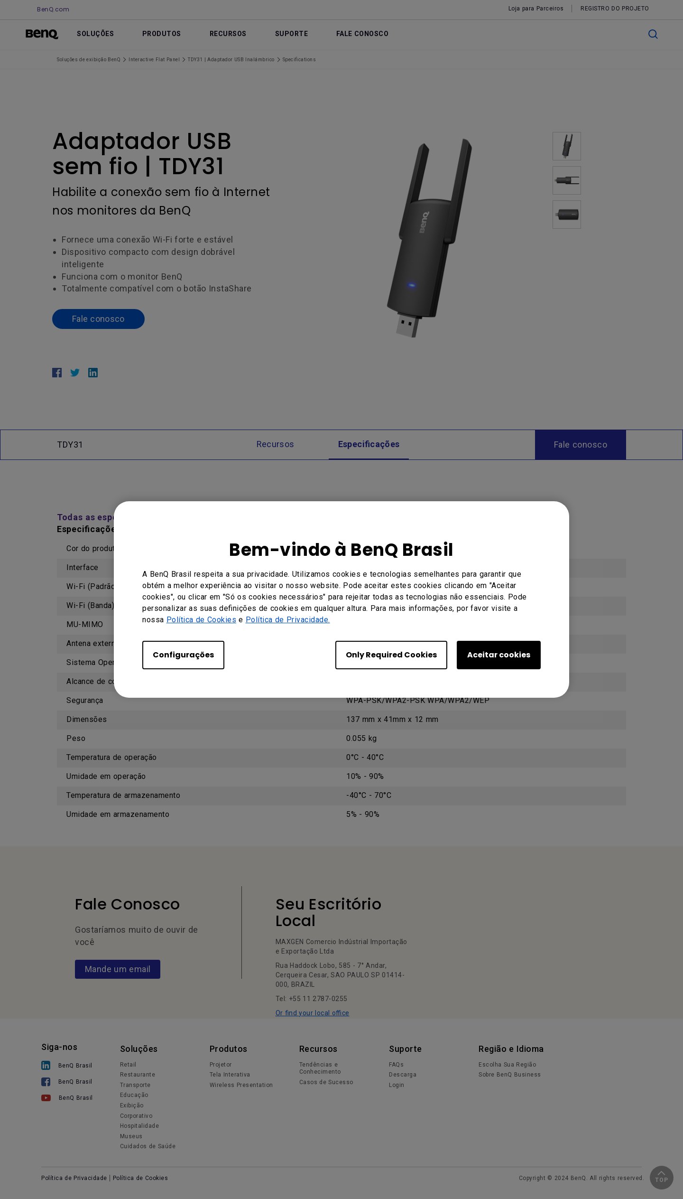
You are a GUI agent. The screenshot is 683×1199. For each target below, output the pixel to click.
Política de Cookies (201, 619)
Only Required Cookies (391, 654)
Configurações (183, 654)
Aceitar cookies (498, 654)
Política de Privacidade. (288, 619)
